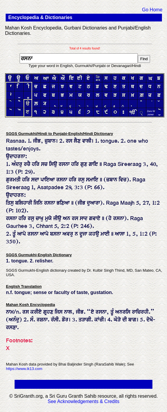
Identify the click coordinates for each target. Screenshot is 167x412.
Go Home (152, 9)
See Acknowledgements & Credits (83, 401)
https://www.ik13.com (24, 368)
